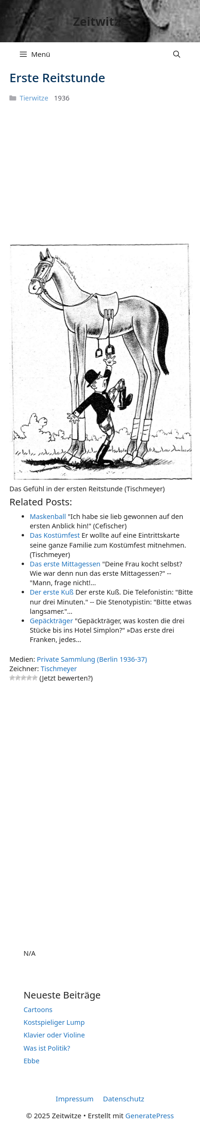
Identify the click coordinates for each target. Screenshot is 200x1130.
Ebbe (32, 1060)
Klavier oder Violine (54, 1034)
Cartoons (38, 1009)
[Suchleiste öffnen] (177, 54)
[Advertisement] (80, 178)
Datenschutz (123, 1098)
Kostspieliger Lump (54, 1022)
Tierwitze (34, 97)
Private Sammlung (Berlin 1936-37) (92, 659)
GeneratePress (149, 1115)
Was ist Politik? (47, 1048)
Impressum (74, 1098)
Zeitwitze (100, 21)
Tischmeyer (58, 668)
